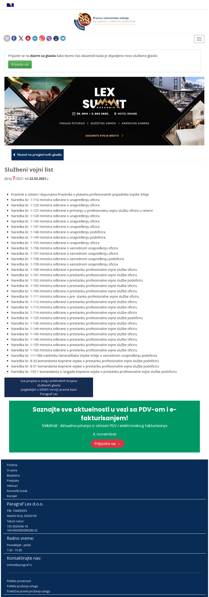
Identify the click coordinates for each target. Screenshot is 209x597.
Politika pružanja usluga (22, 586)
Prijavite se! (19, 64)
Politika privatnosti (19, 581)
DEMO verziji (49, 389)
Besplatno (13, 475)
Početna (12, 465)
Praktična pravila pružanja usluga (28, 591)
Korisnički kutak (17, 491)
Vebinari (12, 486)
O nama (12, 470)
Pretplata (13, 481)
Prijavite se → (107, 443)
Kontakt (12, 496)
